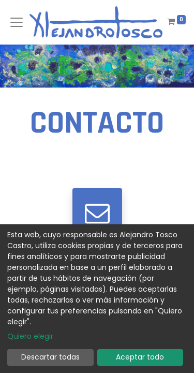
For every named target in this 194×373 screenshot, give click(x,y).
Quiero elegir (30, 336)
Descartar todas (50, 357)
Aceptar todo (140, 357)
